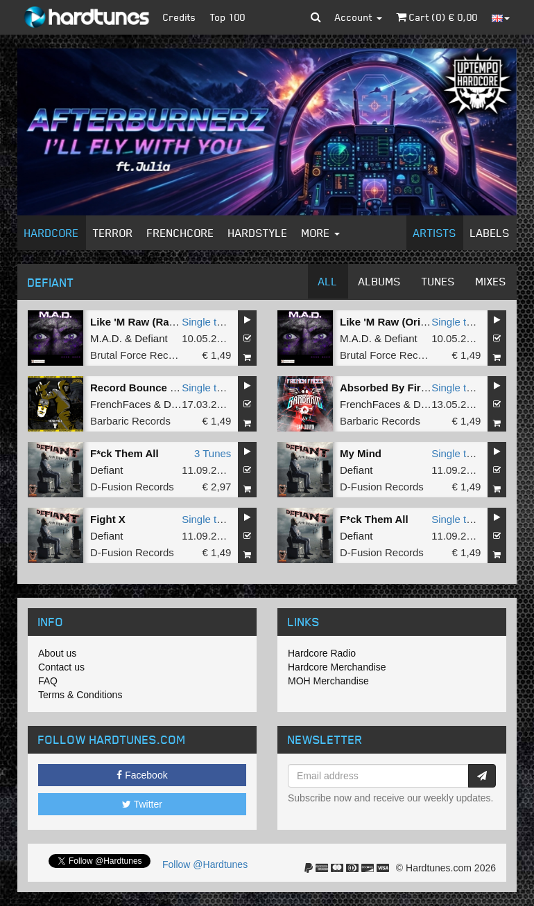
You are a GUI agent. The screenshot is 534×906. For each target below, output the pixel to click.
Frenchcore (180, 233)
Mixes (491, 281)
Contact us (61, 667)
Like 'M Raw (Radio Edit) (150, 322)
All (328, 281)
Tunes (438, 281)
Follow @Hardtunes (205, 864)
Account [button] (358, 17)
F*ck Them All (124, 453)
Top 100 (228, 17)
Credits (179, 17)
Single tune (208, 322)
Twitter (142, 804)
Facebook (142, 775)
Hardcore (51, 233)
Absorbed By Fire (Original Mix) (418, 387)
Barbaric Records (130, 421)
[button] (316, 17)
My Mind (360, 453)
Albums (380, 281)
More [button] (321, 233)
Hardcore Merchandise (337, 667)
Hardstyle (258, 233)
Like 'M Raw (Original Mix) (404, 322)
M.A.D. (106, 338)
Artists (434, 233)
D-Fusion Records (132, 486)
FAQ (48, 680)
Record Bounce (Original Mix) (163, 387)
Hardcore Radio (322, 653)
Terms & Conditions (80, 694)
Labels (490, 233)
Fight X (108, 519)
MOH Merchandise (328, 680)
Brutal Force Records (139, 355)
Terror (113, 233)
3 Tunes (212, 453)
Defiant (151, 338)
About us (57, 653)
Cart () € (437, 17)
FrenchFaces (120, 404)
